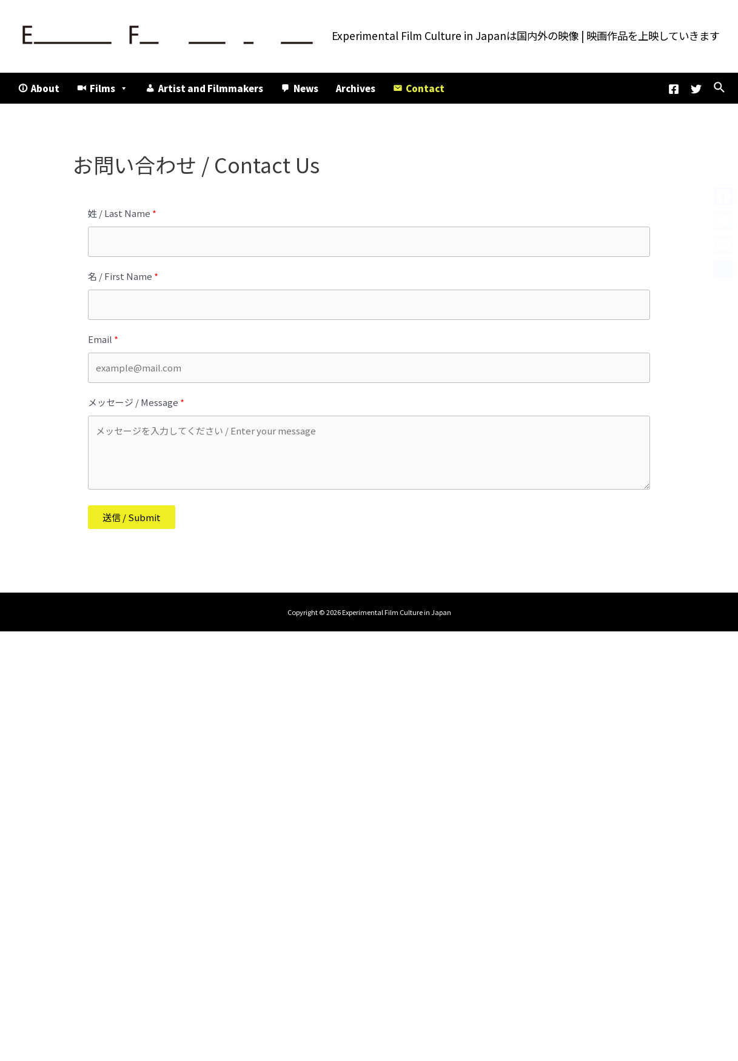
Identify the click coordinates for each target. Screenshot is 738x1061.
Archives (355, 88)
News (306, 88)
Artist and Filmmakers (210, 88)
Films (109, 88)
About (45, 88)
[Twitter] (696, 89)
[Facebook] (673, 89)
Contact (425, 88)
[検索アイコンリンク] (720, 88)
